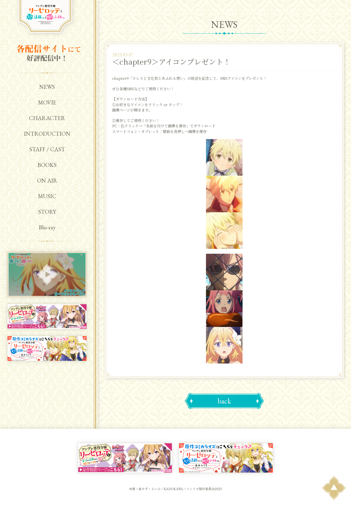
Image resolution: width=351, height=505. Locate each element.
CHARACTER (47, 118)
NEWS (47, 87)
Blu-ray (47, 227)
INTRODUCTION (47, 133)
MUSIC (47, 196)
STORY (47, 211)
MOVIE (47, 102)
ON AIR (47, 180)
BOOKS (47, 165)
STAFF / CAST (47, 149)
